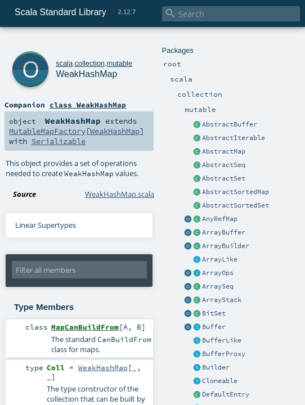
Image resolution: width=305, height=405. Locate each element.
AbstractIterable (233, 138)
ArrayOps (218, 273)
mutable (120, 63)
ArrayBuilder (225, 246)
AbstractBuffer (229, 124)
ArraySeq (218, 286)
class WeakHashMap (88, 104)
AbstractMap (223, 151)
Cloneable (219, 381)
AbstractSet (223, 178)
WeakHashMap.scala (119, 194)
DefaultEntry (225, 394)
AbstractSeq (223, 165)
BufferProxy (223, 354)
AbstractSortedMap (235, 192)
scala (64, 63)
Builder (216, 367)
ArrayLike (219, 259)
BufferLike (221, 340)
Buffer (214, 327)
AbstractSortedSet (235, 205)
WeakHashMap (86, 74)
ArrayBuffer (223, 232)
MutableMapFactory (47, 131)
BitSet (214, 313)
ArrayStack (221, 300)
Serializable (59, 141)
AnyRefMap (219, 219)
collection (90, 63)
